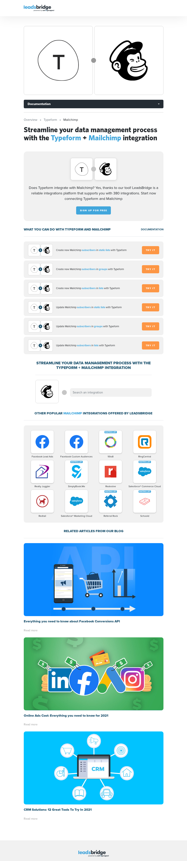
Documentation (39, 104)
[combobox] (111, 392)
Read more (31, 630)
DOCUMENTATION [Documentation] (152, 229)
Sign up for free (93, 210)
